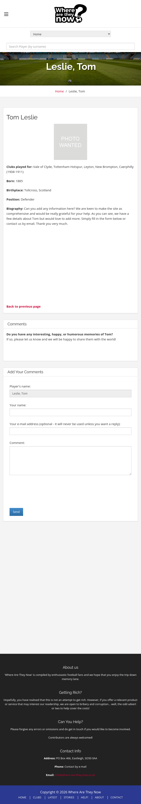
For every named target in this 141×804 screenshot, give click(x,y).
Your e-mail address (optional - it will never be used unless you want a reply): (65, 424)
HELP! (84, 797)
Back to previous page (23, 306)
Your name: (18, 405)
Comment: (17, 443)
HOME (22, 797)
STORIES (69, 797)
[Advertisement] (70, 264)
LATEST (52, 797)
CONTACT (117, 797)
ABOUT (99, 797)
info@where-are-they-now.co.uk (75, 775)
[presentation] (41, 491)
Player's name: (20, 386)
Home (59, 91)
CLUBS (37, 797)
